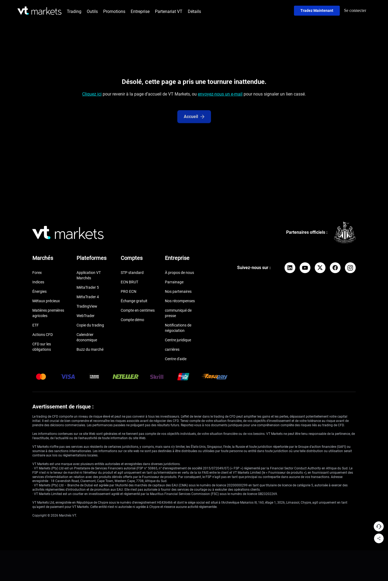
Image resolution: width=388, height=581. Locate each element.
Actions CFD (42, 334)
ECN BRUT (129, 282)
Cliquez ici (92, 95)
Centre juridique (178, 340)
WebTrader (86, 316)
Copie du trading (90, 325)
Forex (37, 272)
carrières (172, 349)
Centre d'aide (175, 359)
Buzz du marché (90, 349)
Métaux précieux (46, 301)
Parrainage (174, 282)
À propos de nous (179, 272)
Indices (38, 282)
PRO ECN (128, 291)
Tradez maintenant (316, 10)
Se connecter (355, 10)
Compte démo (132, 320)
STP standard (132, 272)
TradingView (87, 306)
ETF (35, 325)
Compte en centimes (138, 310)
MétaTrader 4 (88, 297)
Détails (194, 11)
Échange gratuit (134, 301)
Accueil (194, 120)
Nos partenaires (178, 291)
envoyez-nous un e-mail (220, 95)
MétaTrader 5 (88, 287)
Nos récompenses (180, 301)
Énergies (39, 291)
